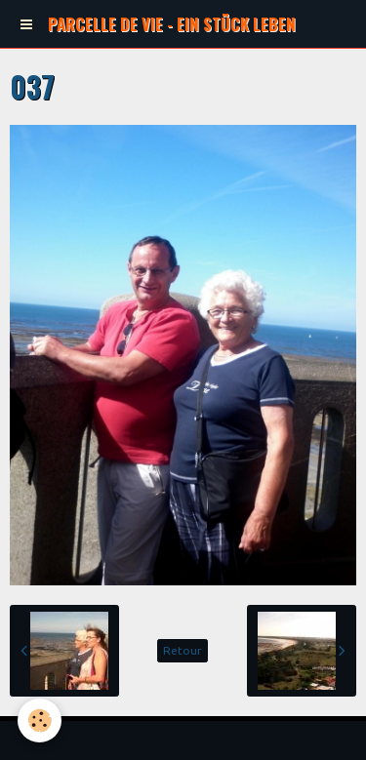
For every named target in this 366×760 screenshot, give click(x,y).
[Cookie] (39, 720)
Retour (182, 650)
